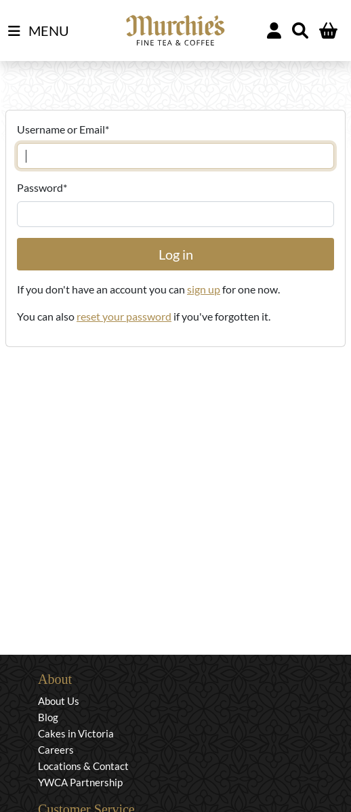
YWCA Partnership (80, 782)
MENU (38, 31)
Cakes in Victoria (76, 733)
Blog (48, 717)
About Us (58, 701)
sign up (203, 289)
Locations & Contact (83, 766)
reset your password (124, 316)
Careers (56, 750)
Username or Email (63, 129)
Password (42, 187)
